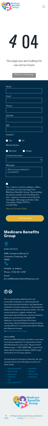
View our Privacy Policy (16, 209)
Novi (9, 380)
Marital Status (12, 145)
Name (8, 87)
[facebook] (6, 292)
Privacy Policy (29, 418)
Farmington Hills (14, 382)
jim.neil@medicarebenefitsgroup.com (21, 279)
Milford (31, 371)
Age (7, 125)
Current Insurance (14, 156)
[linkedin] (10, 292)
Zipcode (9, 115)
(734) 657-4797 (18, 272)
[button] (43, 6)
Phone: (9, 106)
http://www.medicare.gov (16, 331)
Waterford (33, 377)
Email (8, 96)
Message (10, 165)
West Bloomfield (14, 369)
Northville (33, 369)
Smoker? (10, 135)
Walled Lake (12, 371)
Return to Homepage (24, 75)
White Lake (33, 374)
